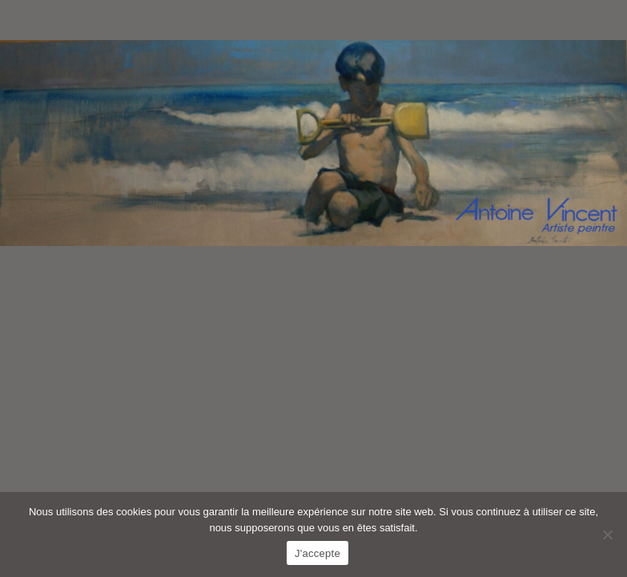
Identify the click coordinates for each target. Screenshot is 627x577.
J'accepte (317, 553)
